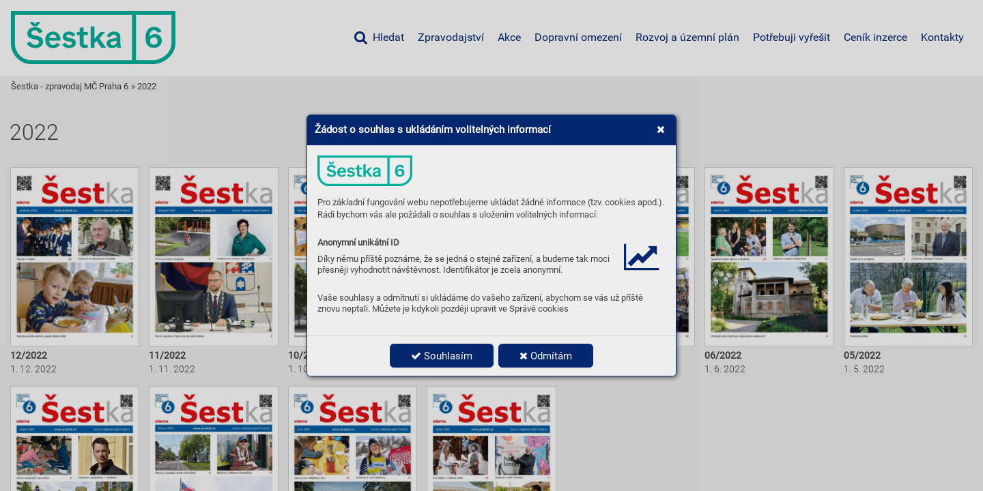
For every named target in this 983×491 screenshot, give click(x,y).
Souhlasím (441, 356)
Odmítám (545, 356)
